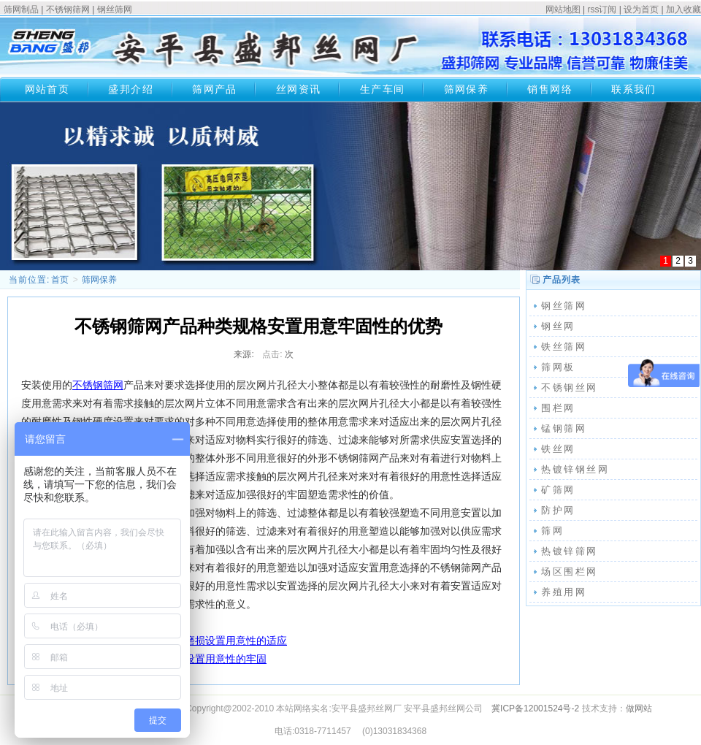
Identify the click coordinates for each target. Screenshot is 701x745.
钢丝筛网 (114, 9)
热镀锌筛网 (569, 551)
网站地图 (563, 9)
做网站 (639, 708)
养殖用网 (563, 592)
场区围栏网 (569, 571)
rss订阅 (601, 9)
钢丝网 (558, 326)
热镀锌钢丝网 (575, 469)
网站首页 (47, 89)
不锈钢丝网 (569, 387)
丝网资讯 (298, 89)
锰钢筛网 (563, 428)
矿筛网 (558, 489)
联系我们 (633, 89)
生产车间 (382, 89)
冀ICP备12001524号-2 (535, 708)
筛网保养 (466, 89)
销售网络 (549, 89)
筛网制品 (21, 9)
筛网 (552, 530)
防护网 (558, 510)
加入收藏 (683, 9)
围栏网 (558, 407)
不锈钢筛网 (68, 9)
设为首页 (641, 9)
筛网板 (558, 367)
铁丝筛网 (563, 346)
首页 (60, 280)
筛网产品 (214, 89)
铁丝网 (558, 448)
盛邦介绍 (130, 89)
